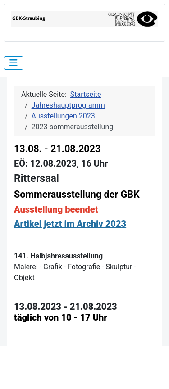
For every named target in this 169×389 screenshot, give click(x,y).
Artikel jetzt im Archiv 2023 (70, 223)
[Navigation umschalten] (13, 63)
